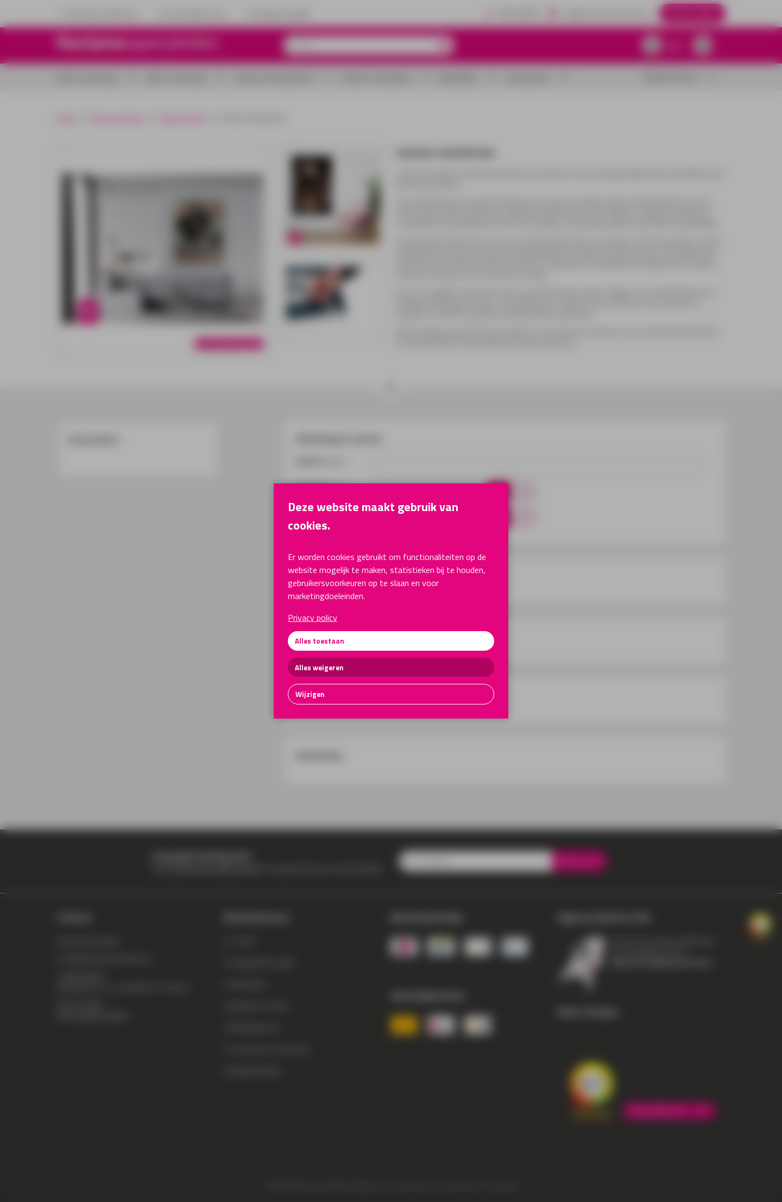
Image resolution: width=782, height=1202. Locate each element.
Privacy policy (312, 617)
